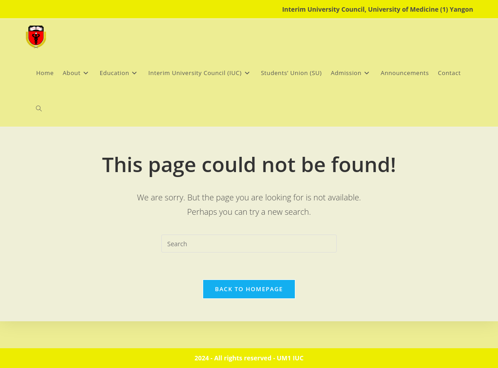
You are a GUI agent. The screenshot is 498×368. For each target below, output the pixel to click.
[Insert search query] (249, 244)
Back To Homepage (249, 289)
